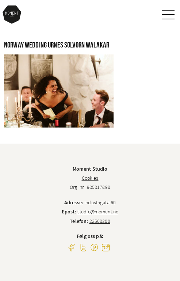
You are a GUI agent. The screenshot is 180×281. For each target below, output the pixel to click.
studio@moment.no (97, 211)
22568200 (99, 221)
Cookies (90, 178)
